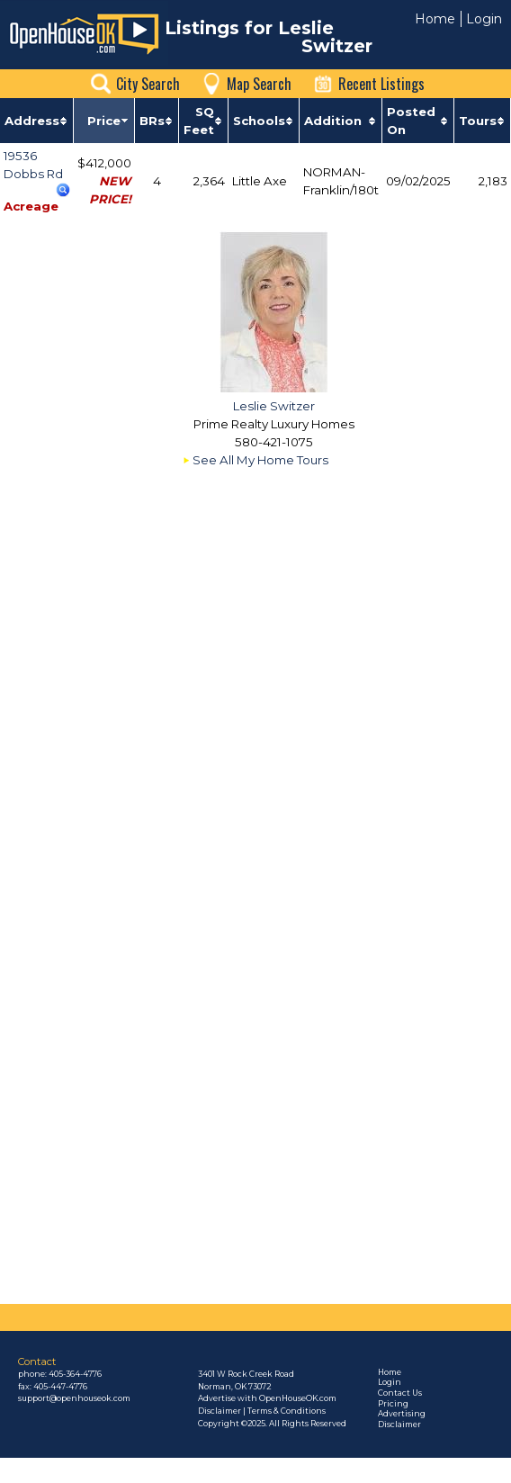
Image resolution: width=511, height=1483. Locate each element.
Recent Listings (381, 83)
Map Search (259, 83)
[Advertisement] (205, 1098)
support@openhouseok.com (74, 1398)
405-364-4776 (75, 1374)
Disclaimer (399, 1424)
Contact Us (400, 1393)
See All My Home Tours (260, 460)
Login (484, 19)
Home (435, 19)
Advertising (402, 1413)
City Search (148, 83)
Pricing (393, 1403)
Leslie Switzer (274, 406)
